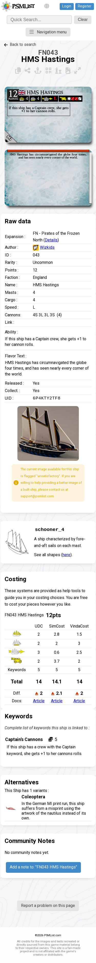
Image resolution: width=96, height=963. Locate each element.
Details (51, 240)
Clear (83, 19)
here (66, 554)
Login (66, 6)
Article (39, 700)
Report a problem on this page (48, 905)
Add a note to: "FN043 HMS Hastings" (43, 867)
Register (84, 6)
